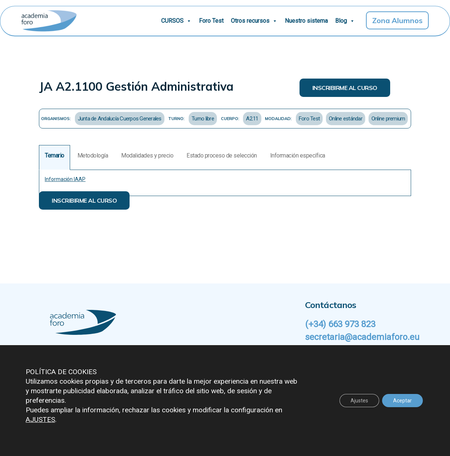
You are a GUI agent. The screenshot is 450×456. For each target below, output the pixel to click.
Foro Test (211, 20)
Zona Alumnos (397, 20)
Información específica (297, 155)
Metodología (92, 155)
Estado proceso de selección (221, 155)
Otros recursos (254, 21)
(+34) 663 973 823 (340, 324)
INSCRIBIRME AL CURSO (344, 87)
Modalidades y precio (147, 155)
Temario (54, 155)
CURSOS (176, 21)
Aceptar (402, 400)
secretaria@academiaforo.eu (362, 337)
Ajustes (359, 400)
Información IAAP (65, 179)
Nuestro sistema (306, 20)
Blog (345, 21)
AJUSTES (40, 419)
